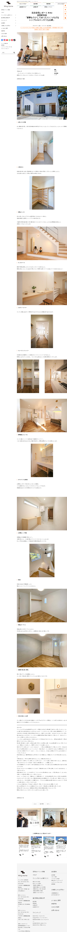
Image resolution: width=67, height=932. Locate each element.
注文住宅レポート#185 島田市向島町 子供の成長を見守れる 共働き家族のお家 (48, 848)
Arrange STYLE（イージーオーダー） (40, 917)
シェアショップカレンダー (6, 46)
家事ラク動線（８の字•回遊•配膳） (44, 27)
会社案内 (3, 23)
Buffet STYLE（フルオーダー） (39, 915)
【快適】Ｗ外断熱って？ (38, 885)
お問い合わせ (4, 36)
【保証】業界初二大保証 (38, 890)
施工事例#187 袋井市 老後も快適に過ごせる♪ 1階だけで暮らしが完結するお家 (24, 847)
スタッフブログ (22, 3)
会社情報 (53, 875)
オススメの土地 (61, 3)
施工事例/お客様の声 (5, 17)
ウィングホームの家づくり (6, 15)
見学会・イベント (48, 6)
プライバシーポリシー (5, 48)
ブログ (2, 12)
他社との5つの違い (36, 881)
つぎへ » (48, 803)
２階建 (47, 29)
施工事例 (35, 3)
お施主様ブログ (22, 6)
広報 (39, 25)
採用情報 (2, 45)
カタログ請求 (4, 33)
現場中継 (48, 3)
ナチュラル (28, 27)
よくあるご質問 (4, 28)
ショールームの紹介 (55, 878)
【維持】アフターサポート (38, 892)
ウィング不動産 (4, 43)
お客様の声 (35, 6)
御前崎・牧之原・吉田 (40, 29)
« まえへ (35, 803)
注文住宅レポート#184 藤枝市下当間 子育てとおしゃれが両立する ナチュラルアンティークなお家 (61, 847)
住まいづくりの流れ (37, 883)
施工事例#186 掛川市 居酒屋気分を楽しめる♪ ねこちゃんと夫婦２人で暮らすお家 (36, 847)
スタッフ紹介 (54, 876)
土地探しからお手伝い (5, 25)
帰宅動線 (55, 27)
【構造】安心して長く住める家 (39, 888)
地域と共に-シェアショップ (57, 880)
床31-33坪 (60, 27)
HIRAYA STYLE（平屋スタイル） (39, 924)
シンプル (23, 27)
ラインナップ (4, 20)
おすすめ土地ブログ (55, 894)
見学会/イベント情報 (5, 9)
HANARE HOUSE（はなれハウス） (40, 923)
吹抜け (33, 27)
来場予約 (3, 30)
